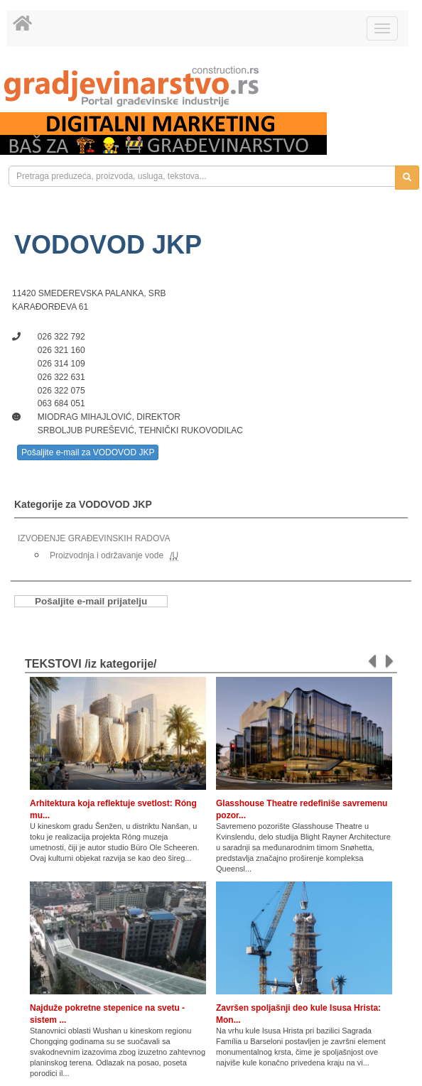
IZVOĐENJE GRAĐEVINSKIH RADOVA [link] (94, 538)
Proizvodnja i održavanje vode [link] (106, 555)
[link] (211, 86)
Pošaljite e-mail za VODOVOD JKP (87, 452)
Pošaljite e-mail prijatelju (91, 601)
